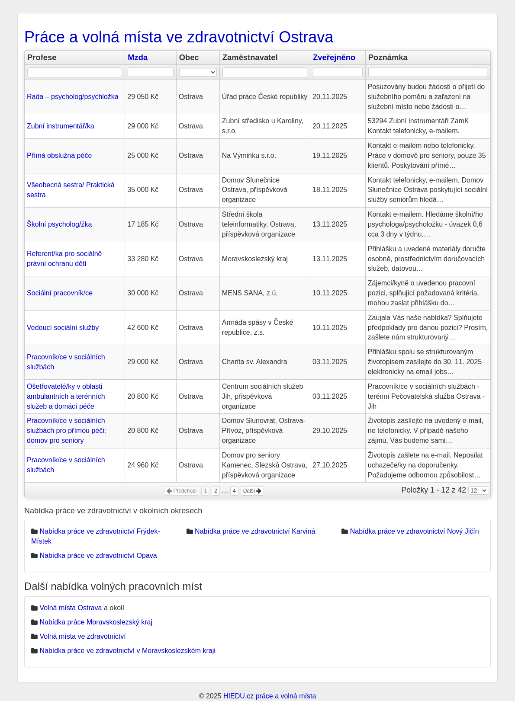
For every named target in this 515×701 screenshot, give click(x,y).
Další (252, 491)
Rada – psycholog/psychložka (73, 96)
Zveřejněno (334, 57)
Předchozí (181, 491)
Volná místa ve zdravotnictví (82, 636)
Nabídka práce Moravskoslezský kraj (95, 622)
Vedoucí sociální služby (63, 327)
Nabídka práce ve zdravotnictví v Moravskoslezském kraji (127, 650)
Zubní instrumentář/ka (60, 126)
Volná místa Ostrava (70, 607)
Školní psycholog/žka (59, 224)
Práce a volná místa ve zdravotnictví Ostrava (178, 37)
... (225, 490)
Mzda (138, 57)
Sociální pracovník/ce (60, 293)
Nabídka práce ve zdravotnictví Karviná (255, 531)
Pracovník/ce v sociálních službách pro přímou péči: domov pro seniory (66, 430)
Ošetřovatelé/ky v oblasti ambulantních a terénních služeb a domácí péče (66, 396)
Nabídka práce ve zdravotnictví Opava (98, 555)
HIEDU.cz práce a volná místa (269, 696)
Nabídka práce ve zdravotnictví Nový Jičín (414, 531)
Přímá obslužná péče (59, 155)
